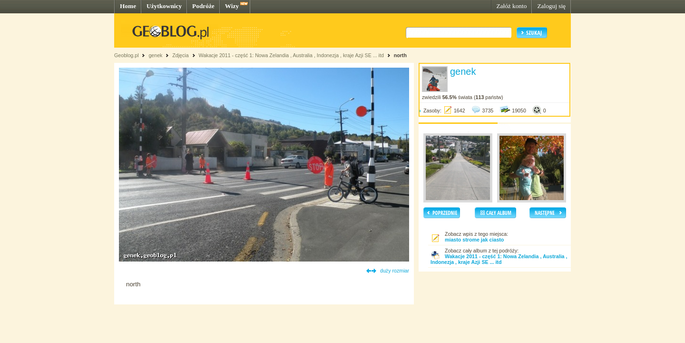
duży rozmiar (394, 270)
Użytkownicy (164, 6)
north (400, 55)
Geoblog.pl (126, 55)
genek (155, 55)
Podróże (203, 6)
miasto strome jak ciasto (474, 239)
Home (128, 6)
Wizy (232, 6)
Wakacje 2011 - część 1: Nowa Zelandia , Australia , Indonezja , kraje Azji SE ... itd (290, 55)
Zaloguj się (551, 6)
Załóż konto (511, 6)
